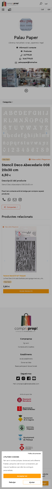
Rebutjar (12, 482)
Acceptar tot (22, 476)
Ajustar (32, 482)
